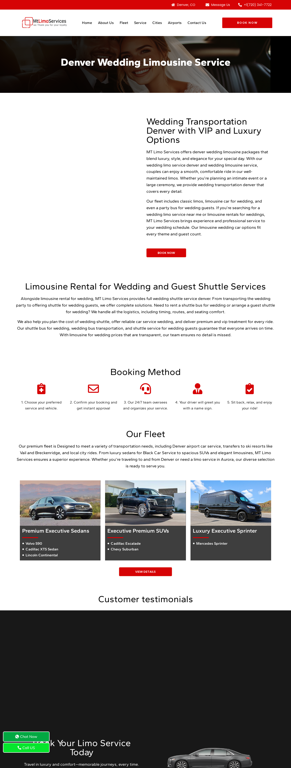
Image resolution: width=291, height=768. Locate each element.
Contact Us (197, 23)
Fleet (124, 23)
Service (140, 23)
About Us (106, 23)
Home (87, 23)
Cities (157, 23)
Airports (175, 23)
